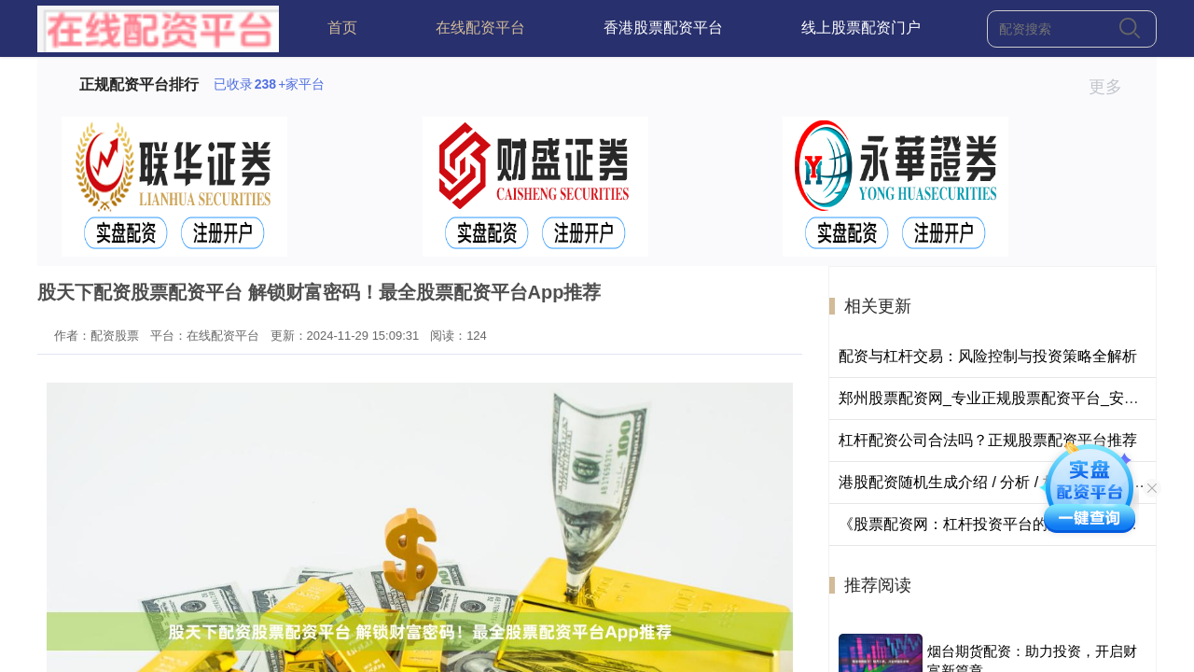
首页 (342, 27)
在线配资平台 (480, 27)
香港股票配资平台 (663, 27)
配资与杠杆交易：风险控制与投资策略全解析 (988, 356)
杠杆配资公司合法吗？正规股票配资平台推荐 (988, 440)
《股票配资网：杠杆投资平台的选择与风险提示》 (1003, 524)
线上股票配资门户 (861, 27)
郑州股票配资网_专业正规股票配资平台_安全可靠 (1004, 398)
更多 (1113, 86)
